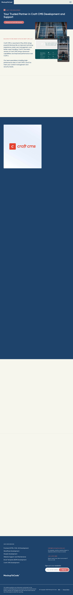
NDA (59, 589)
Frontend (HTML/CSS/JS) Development (16, 548)
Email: (57, 570)
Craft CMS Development (11, 562)
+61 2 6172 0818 (52, 556)
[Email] (57, 570)
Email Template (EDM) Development (15, 560)
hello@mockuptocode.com (56, 548)
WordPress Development (11, 551)
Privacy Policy (66, 589)
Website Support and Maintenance (15, 557)
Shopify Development (10, 554)
